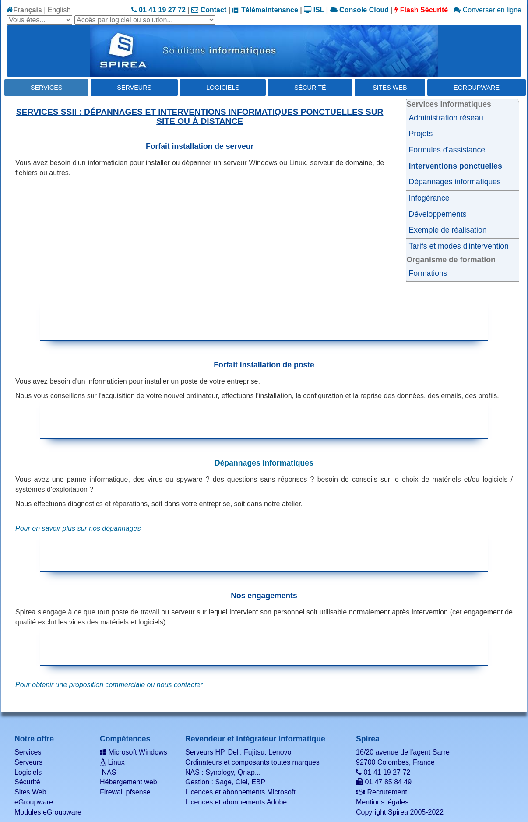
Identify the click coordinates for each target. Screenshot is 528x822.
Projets (421, 133)
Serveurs (134, 87)
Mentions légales (382, 802)
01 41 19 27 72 (158, 10)
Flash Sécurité (421, 10)
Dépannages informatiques (455, 181)
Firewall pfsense (125, 792)
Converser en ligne (487, 10)
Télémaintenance (265, 10)
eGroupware (477, 87)
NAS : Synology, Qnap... (222, 772)
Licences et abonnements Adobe (236, 802)
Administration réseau (446, 117)
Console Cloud (359, 10)
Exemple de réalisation (448, 230)
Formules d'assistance (447, 149)
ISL (314, 10)
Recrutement (381, 792)
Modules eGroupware (47, 812)
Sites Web (390, 87)
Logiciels (222, 87)
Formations (428, 273)
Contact (208, 10)
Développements (438, 214)
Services (47, 87)
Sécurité (310, 87)
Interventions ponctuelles (455, 166)
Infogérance (429, 198)
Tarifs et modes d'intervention (459, 246)
